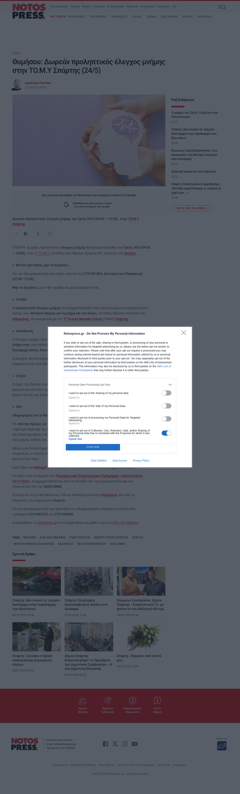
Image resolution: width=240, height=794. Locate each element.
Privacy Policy (141, 460)
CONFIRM (93, 447)
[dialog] (120, 397)
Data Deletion (99, 460)
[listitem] (120, 385)
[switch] (166, 393)
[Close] (184, 333)
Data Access (119, 460)
